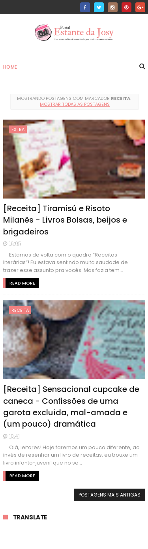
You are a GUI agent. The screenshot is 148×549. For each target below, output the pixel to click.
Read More (22, 283)
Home (10, 67)
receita (20, 310)
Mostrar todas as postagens (75, 104)
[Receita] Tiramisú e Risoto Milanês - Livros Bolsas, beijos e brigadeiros (65, 220)
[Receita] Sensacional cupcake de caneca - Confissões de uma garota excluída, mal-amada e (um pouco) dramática (71, 406)
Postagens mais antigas (110, 494)
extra (17, 129)
